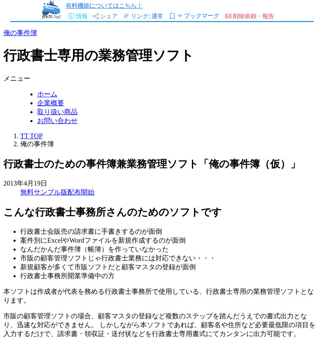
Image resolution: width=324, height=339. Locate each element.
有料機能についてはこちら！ (104, 5)
